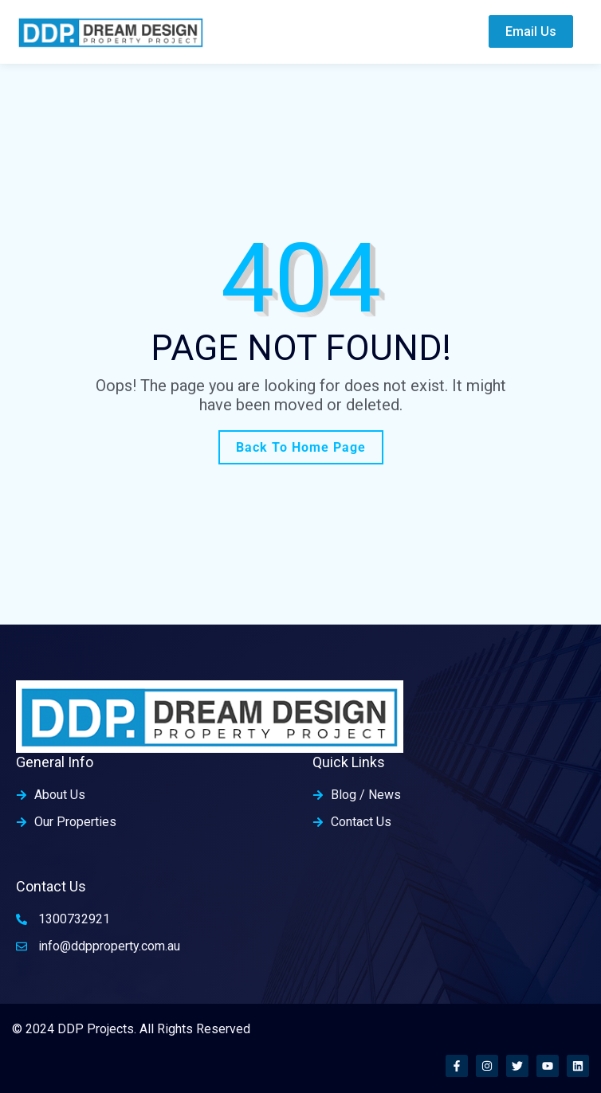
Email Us (530, 31)
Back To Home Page (301, 447)
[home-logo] (111, 31)
